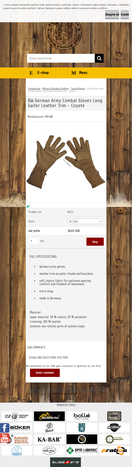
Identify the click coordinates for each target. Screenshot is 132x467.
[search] (99, 58)
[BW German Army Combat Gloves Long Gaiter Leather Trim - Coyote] (66, 123)
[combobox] (84, 221)
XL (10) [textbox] (73, 221)
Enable (125, 14)
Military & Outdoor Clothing (55, 88)
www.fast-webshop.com (64, 393)
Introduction (34, 88)
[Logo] (63, 32)
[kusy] (33, 241)
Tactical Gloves (78, 88)
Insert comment (45, 372)
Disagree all (112, 14)
